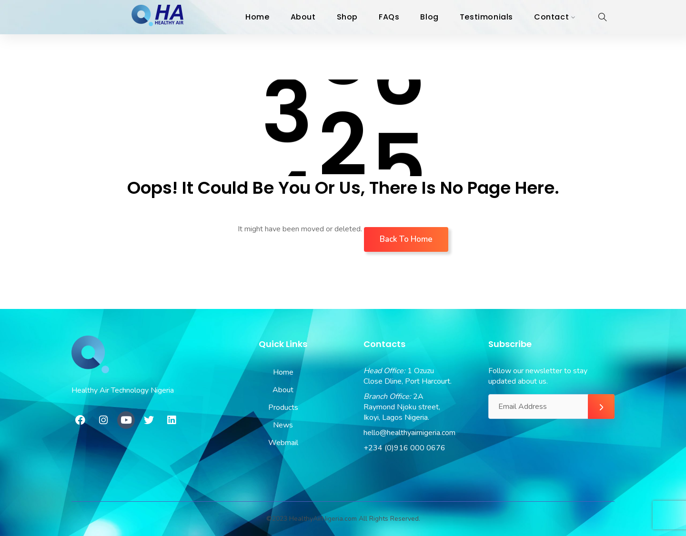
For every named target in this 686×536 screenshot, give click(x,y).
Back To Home (406, 239)
